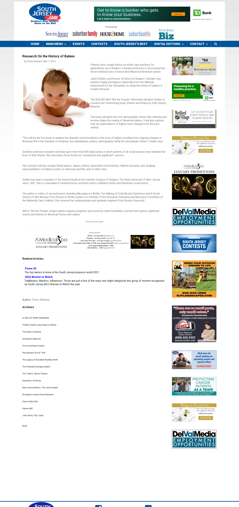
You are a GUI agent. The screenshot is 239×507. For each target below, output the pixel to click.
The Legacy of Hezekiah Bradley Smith (40, 360)
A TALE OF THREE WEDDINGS (35, 318)
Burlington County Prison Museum (38, 394)
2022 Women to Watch (39, 277)
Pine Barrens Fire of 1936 (33, 353)
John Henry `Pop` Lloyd (32, 415)
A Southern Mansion (31, 339)
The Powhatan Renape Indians (36, 367)
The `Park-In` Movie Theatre (34, 374)
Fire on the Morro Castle (33, 346)
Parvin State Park (30, 401)
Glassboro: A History (31, 381)
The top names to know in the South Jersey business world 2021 (62, 272)
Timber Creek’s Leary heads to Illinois (39, 325)
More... (25, 426)
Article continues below (94, 222)
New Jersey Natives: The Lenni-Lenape (40, 387)
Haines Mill (27, 408)
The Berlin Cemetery (31, 332)
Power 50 (30, 268)
